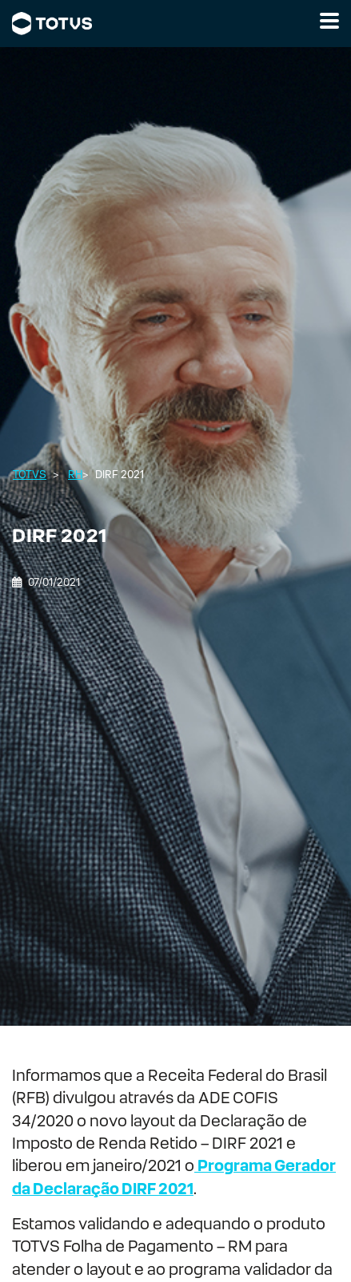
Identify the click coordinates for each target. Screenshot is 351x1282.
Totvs (29, 475)
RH (75, 475)
